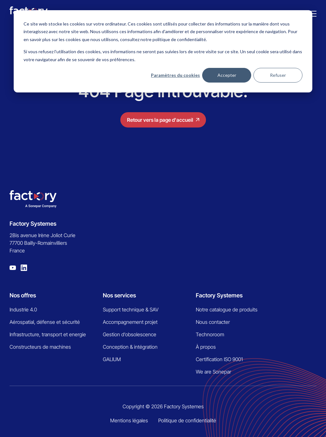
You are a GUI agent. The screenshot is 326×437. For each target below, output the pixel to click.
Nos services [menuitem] (119, 295)
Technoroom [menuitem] (210, 334)
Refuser (278, 75)
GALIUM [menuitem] (112, 359)
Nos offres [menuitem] (23, 295)
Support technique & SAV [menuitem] (131, 309)
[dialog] (163, 51)
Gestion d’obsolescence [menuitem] (129, 334)
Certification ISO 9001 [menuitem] (219, 359)
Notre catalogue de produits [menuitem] (227, 309)
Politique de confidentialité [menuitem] (187, 420)
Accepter (226, 75)
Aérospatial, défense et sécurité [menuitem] (45, 322)
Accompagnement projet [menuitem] (130, 322)
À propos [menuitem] (206, 347)
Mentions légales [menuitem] (129, 420)
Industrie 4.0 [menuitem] (23, 309)
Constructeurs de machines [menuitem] (40, 347)
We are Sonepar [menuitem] (213, 371)
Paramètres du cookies (175, 75)
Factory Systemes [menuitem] (219, 295)
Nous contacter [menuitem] (213, 322)
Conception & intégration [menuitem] (130, 347)
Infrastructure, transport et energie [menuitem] (48, 334)
